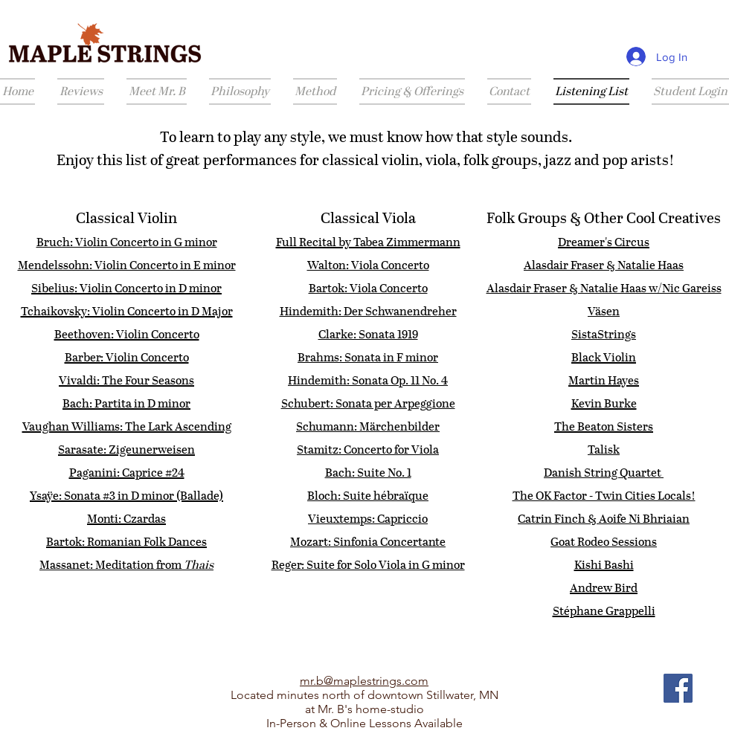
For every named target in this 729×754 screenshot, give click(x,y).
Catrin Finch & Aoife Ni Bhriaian (604, 518)
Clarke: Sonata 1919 (368, 334)
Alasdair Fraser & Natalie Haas (604, 265)
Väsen (604, 311)
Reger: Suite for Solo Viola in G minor (368, 564)
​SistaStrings (603, 334)
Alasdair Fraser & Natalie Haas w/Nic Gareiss (604, 288)
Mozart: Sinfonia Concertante (368, 541)
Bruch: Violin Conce (89, 242)
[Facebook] (678, 688)
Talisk (604, 449)
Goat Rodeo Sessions (603, 541)
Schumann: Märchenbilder (368, 426)
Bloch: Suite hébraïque (367, 495)
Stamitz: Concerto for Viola (368, 449)
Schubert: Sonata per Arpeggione (368, 403)
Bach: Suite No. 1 (368, 472)
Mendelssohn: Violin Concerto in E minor (127, 265)
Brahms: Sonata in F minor (368, 357)
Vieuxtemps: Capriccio (368, 518)
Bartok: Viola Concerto (368, 288)
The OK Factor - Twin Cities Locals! (604, 495)
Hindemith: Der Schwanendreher (368, 311)
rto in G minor (180, 242)
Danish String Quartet (604, 472)
